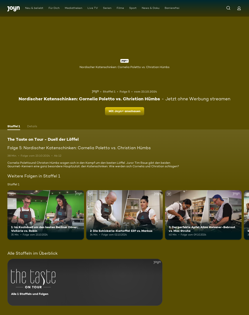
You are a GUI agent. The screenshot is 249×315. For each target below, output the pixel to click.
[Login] (239, 8)
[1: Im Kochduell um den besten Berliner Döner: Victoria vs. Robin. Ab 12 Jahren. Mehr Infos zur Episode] (45, 215)
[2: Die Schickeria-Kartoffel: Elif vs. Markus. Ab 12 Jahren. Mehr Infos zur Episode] (124, 215)
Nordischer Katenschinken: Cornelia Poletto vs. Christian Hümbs (124, 67)
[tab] (14, 126)
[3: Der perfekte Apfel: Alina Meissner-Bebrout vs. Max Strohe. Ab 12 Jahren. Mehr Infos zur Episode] (203, 215)
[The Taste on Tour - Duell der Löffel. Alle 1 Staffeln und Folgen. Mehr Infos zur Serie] (84, 282)
